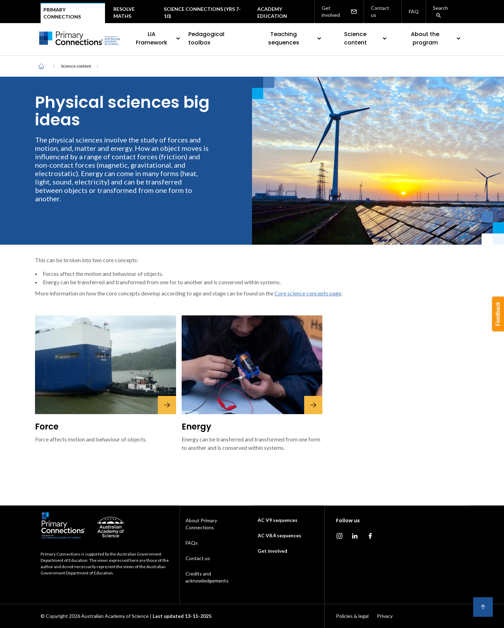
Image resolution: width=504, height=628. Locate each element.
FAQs (192, 543)
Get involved (339, 12)
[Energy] (252, 364)
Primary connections (62, 13)
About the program (436, 38)
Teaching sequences (295, 38)
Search (440, 11)
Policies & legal (352, 616)
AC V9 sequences (278, 520)
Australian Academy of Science (115, 616)
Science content (366, 38)
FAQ (414, 11)
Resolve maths (124, 12)
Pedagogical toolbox (206, 38)
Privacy (385, 616)
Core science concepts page (307, 293)
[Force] (105, 364)
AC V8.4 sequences (279, 535)
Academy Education (272, 12)
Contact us (380, 11)
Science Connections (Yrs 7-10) (202, 12)
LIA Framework (158, 38)
